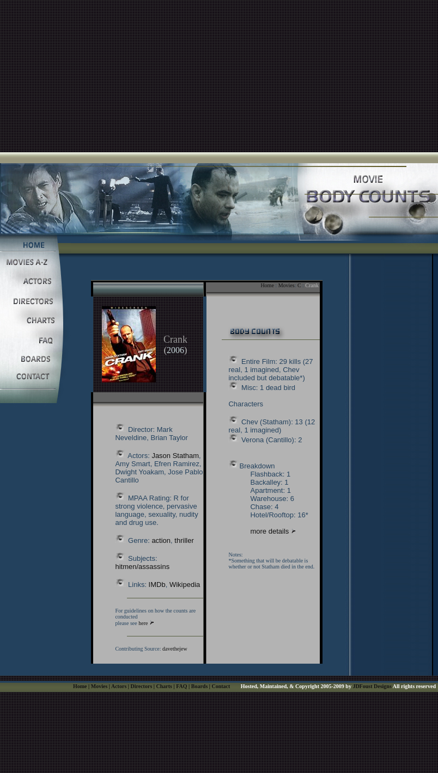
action (161, 540)
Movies (286, 285)
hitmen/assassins (142, 566)
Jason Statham (175, 456)
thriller (183, 540)
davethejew (174, 649)
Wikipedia (184, 584)
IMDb (157, 584)
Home (266, 285)
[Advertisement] (219, 76)
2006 (175, 350)
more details (270, 531)
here (143, 623)
